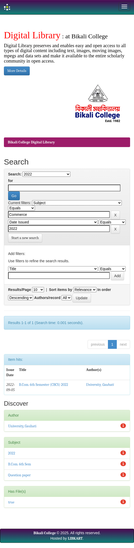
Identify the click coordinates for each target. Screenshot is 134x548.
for (10, 181)
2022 (11, 453)
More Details (16, 71)
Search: (14, 174)
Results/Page (19, 290)
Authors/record (47, 298)
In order (104, 290)
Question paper (19, 475)
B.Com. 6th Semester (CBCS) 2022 (43, 384)
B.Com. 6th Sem (19, 464)
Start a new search (25, 238)
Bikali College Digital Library (31, 142)
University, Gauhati (100, 384)
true (11, 502)
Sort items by (60, 290)
